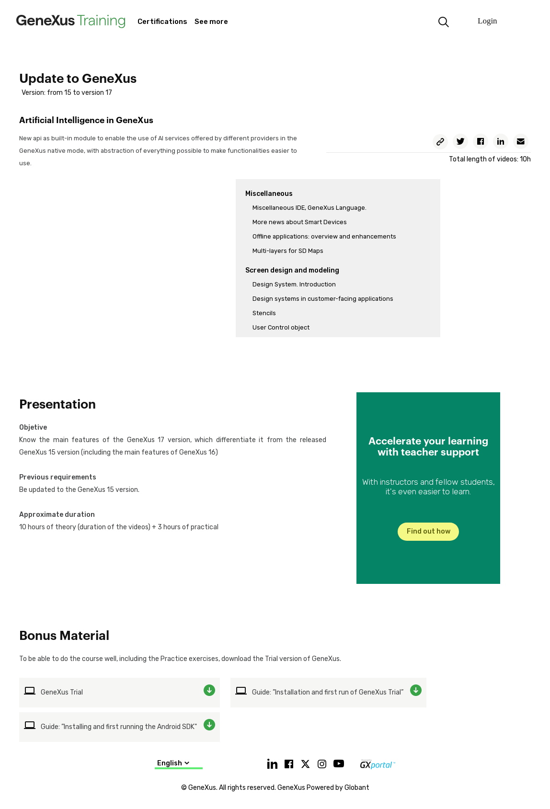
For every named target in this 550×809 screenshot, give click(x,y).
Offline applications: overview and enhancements (324, 236)
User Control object (280, 327)
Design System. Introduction (294, 284)
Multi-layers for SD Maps (287, 250)
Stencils (264, 313)
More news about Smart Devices (299, 222)
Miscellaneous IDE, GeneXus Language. (309, 207)
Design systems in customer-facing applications (322, 298)
